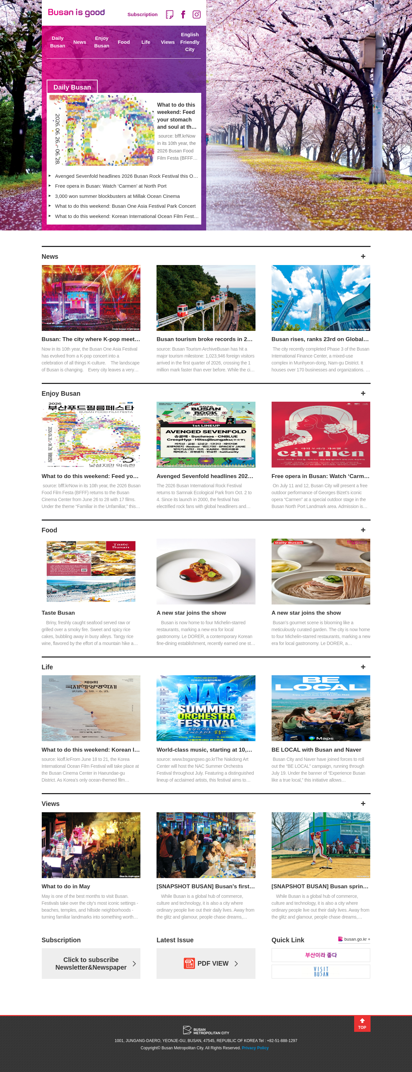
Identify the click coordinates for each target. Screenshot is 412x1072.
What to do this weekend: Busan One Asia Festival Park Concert (125, 206)
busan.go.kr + (354, 939)
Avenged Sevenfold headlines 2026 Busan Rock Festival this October (127, 176)
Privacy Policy (255, 1048)
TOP (362, 1027)
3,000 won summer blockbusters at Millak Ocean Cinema (117, 196)
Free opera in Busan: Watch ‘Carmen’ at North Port (111, 186)
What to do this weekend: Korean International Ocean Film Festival (127, 216)
